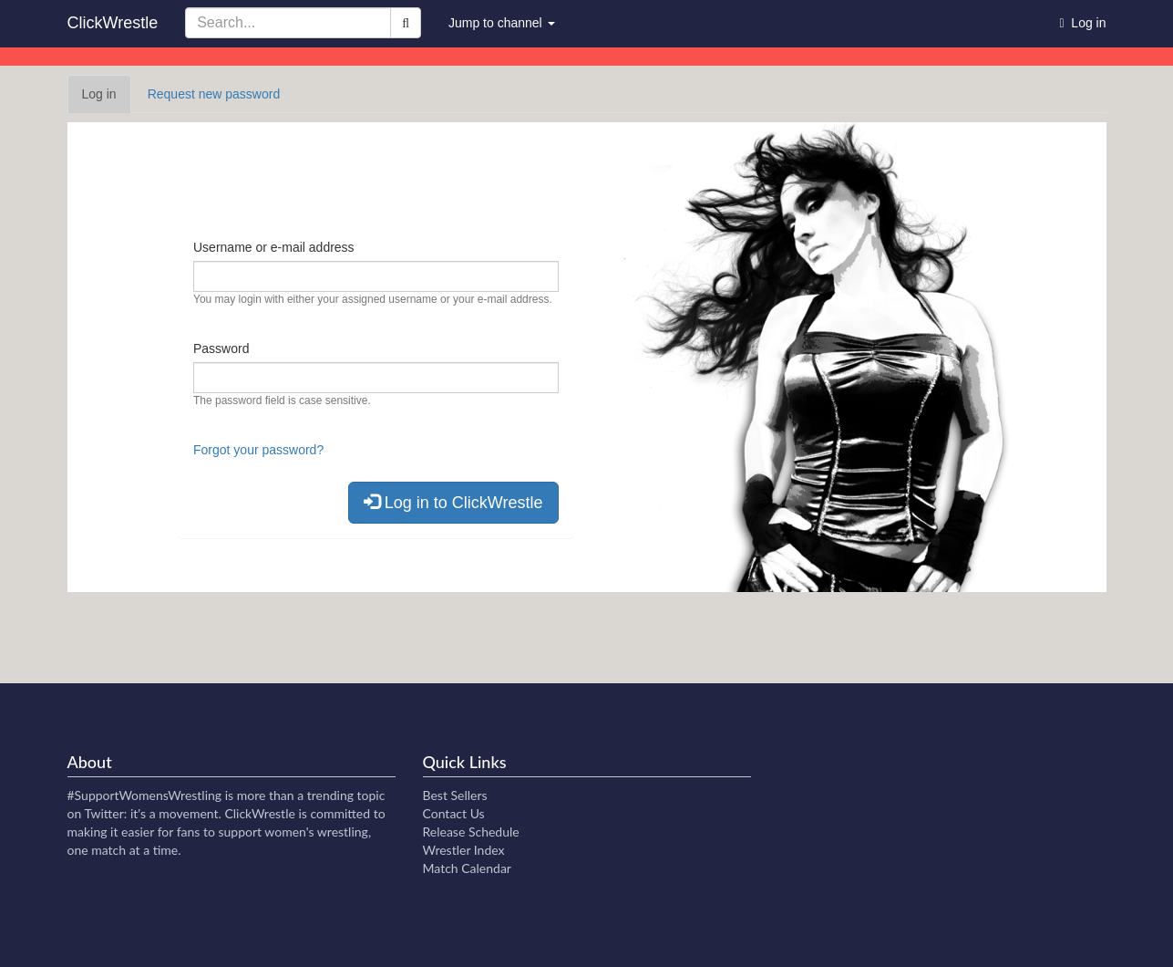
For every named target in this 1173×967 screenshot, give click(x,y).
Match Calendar (467, 868)
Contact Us (454, 813)
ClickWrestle (113, 23)
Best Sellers (455, 795)
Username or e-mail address (274, 247)
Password (221, 348)
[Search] (405, 22)
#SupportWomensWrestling (144, 795)
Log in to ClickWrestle (453, 502)
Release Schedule (471, 831)
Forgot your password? (258, 449)
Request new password (214, 94)
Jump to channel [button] (501, 23)
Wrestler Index (464, 850)
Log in (106, 99)
